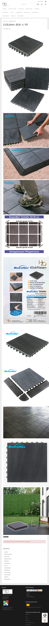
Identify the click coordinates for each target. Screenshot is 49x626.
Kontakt (42, 1)
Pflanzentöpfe (20, 15)
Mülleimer (13, 15)
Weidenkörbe (27, 12)
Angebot (5, 8)
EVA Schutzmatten (12, 8)
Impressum (27, 620)
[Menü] (47, 613)
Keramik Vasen (35, 12)
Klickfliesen (37, 8)
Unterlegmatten (19, 12)
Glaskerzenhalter (29, 8)
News (39, 1)
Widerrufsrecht (28, 624)
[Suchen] (29, 4)
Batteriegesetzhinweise (29, 622)
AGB (26, 616)
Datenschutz (27, 614)
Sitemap (26, 618)
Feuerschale (21, 8)
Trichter (12, 12)
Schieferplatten (6, 15)
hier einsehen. (38, 607)
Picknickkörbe (5, 12)
